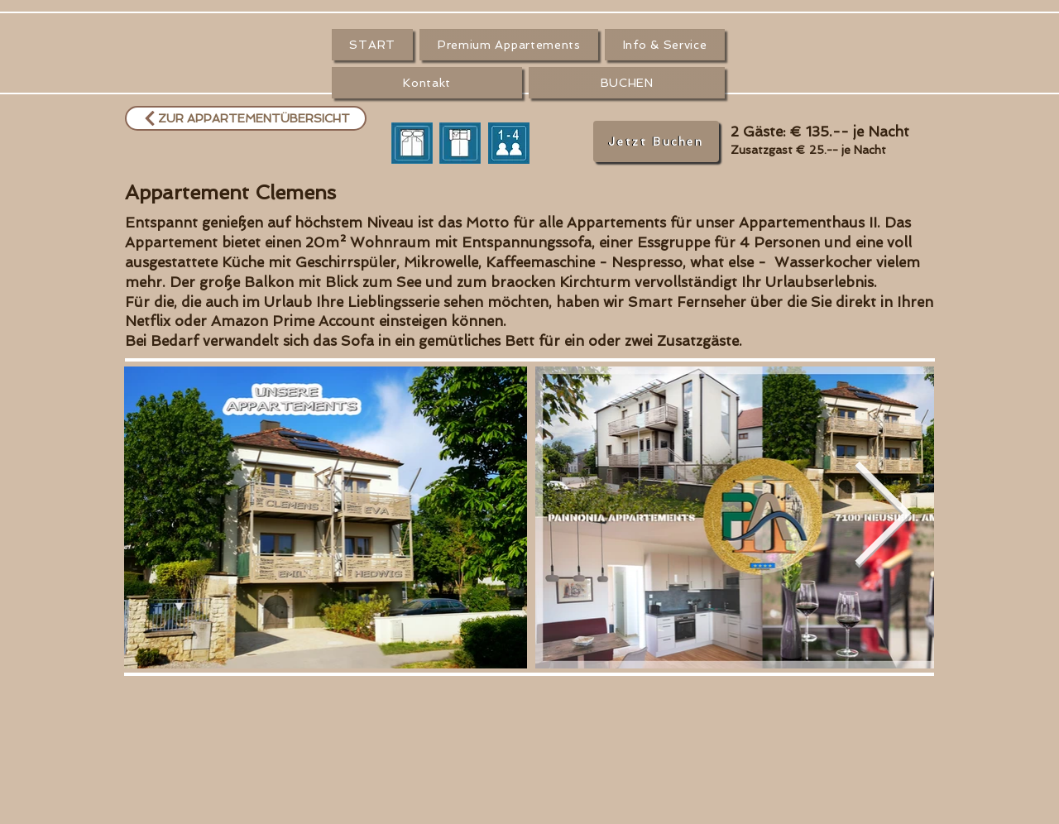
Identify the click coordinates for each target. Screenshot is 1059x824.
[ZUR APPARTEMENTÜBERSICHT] (246, 118)
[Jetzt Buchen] (656, 141)
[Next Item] (882, 518)
